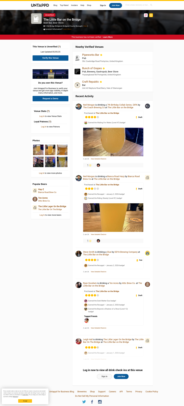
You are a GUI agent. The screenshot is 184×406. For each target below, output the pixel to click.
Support (101, 391)
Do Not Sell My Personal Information (92, 396)
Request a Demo (50, 98)
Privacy (138, 391)
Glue (109, 252)
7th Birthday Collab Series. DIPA (122, 105)
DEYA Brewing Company (126, 252)
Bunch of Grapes (92, 68)
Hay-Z (41, 189)
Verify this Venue (50, 58)
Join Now (116, 5)
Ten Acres (43, 198)
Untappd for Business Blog (61, 391)
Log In (41, 116)
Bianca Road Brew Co (47, 192)
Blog (55, 5)
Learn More (67, 29)
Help (82, 5)
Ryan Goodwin (90, 283)
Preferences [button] (15, 396)
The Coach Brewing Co (94, 107)
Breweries (82, 391)
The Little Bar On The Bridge (50, 209)
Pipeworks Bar (91, 54)
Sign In (103, 5)
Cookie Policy (151, 391)
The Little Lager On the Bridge (52, 206)
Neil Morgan (89, 105)
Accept (25, 401)
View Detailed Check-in (98, 159)
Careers (112, 391)
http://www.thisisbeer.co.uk (151, 15)
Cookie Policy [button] (25, 394)
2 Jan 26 (86, 159)
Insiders (74, 5)
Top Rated (64, 5)
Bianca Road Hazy (116, 176)
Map (85, 26)
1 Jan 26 (86, 359)
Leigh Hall (88, 339)
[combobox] (139, 5)
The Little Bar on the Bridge (120, 107)
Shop (89, 5)
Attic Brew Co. (44, 201)
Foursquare (146, 15)
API (121, 391)
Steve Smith (88, 252)
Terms (129, 391)
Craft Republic (91, 81)
